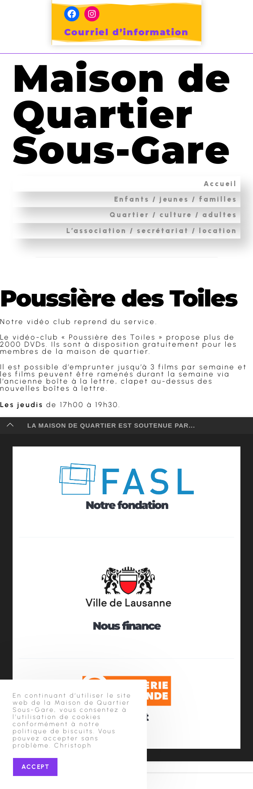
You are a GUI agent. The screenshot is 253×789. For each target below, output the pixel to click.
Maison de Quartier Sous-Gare (126, 131)
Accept (35, 767)
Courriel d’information (126, 32)
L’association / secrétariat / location (151, 266)
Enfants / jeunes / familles (175, 235)
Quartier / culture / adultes (173, 251)
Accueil (220, 219)
